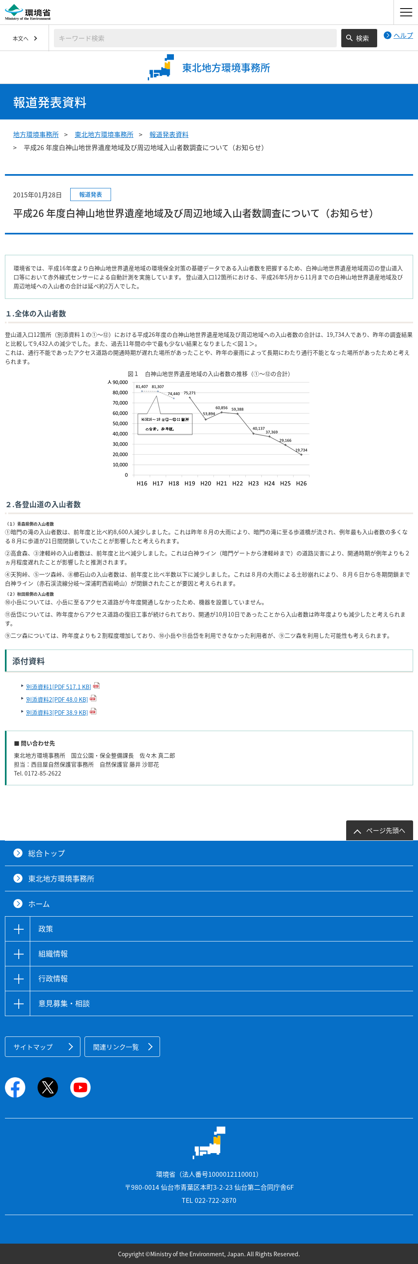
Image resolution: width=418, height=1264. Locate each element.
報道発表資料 (169, 134)
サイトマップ (33, 1047)
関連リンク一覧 (116, 1047)
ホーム (39, 903)
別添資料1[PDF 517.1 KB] (58, 687)
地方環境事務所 (36, 134)
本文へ (21, 38)
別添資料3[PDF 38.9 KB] (57, 712)
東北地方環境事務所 (104, 134)
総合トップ (46, 853)
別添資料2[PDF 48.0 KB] (57, 699)
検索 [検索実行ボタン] (362, 38)
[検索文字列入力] (195, 38)
